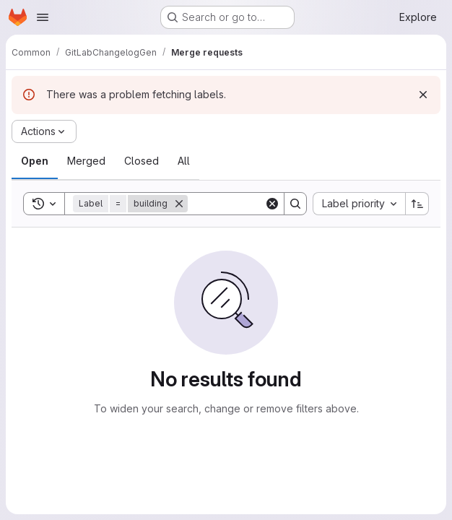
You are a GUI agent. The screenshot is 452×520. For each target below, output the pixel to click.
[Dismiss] (423, 94)
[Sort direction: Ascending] (417, 203)
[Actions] (44, 131)
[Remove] (179, 203)
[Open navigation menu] (42, 17)
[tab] (35, 161)
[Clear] (272, 203)
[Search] (295, 203)
